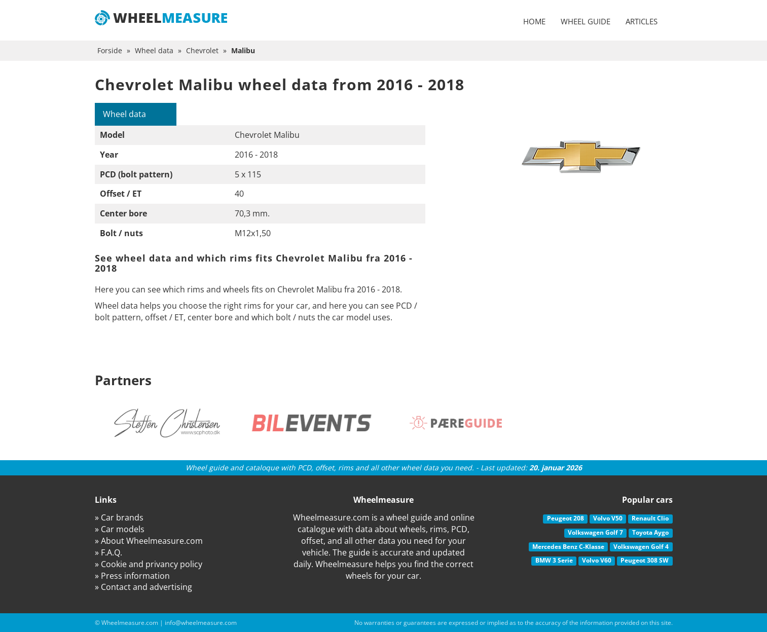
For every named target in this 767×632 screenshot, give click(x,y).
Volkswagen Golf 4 (641, 546)
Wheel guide (585, 21)
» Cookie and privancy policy (148, 564)
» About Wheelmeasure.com (149, 540)
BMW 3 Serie (554, 560)
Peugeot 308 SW (644, 560)
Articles (642, 21)
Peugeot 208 (565, 518)
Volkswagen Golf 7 (595, 532)
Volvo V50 (608, 518)
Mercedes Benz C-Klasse (568, 546)
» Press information (132, 575)
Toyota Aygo (650, 532)
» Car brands (119, 517)
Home (534, 21)
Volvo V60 (596, 560)
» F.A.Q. (108, 552)
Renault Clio (650, 518)
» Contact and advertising (143, 586)
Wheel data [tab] (124, 114)
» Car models (119, 529)
